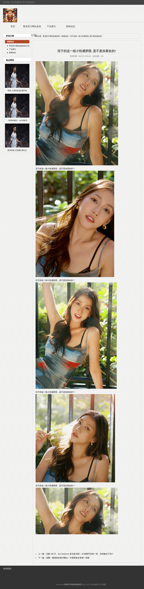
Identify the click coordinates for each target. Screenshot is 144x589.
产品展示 (51, 26)
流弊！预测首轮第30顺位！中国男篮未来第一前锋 (67, 558)
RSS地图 (94, 584)
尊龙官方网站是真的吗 (51, 36)
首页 (13, 26)
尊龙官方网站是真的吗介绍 (32, 30)
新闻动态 (70, 26)
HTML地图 (102, 584)
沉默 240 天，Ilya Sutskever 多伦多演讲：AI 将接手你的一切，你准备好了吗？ (80, 554)
